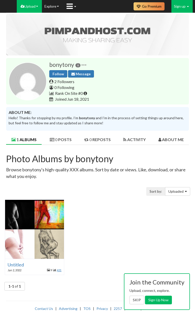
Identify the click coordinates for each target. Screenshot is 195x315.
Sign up (181, 6)
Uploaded (177, 191)
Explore (51, 6)
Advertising (68, 308)
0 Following (64, 87)
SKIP (137, 300)
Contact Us (44, 308)
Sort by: (156, 191)
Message (81, 74)
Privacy (102, 308)
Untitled (16, 264)
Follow (58, 74)
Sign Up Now (158, 300)
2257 (118, 308)
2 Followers (64, 81)
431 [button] (59, 270)
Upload (29, 6)
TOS (87, 308)
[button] (84, 65)
